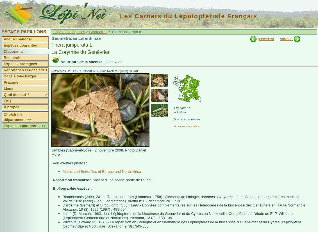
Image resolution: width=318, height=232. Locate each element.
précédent (266, 39)
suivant (286, 39)
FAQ (7, 101)
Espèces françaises (69, 32)
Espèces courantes (20, 45)
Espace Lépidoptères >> (25, 126)
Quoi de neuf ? (26, 94)
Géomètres (98, 32)
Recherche (13, 58)
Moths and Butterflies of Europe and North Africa (102, 171)
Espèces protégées (20, 64)
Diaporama (13, 51)
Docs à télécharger (20, 76)
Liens (8, 88)
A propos (12, 107)
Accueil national (18, 39)
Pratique (11, 82)
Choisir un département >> (17, 117)
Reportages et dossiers (26, 70)
